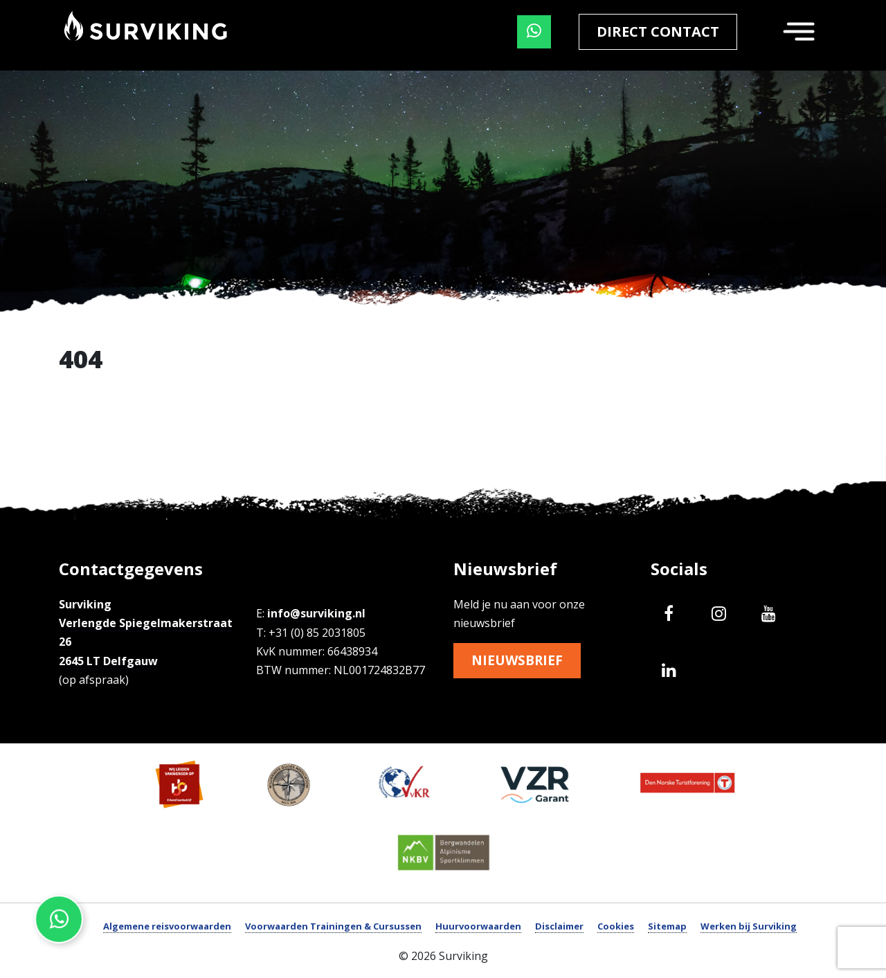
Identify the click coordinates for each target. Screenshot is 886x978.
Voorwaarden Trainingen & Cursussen (333, 926)
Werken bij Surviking (748, 926)
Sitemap (667, 926)
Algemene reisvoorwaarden (167, 926)
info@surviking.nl (316, 613)
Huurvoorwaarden (478, 926)
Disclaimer (559, 926)
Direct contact (658, 31)
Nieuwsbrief (519, 660)
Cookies (615, 926)
